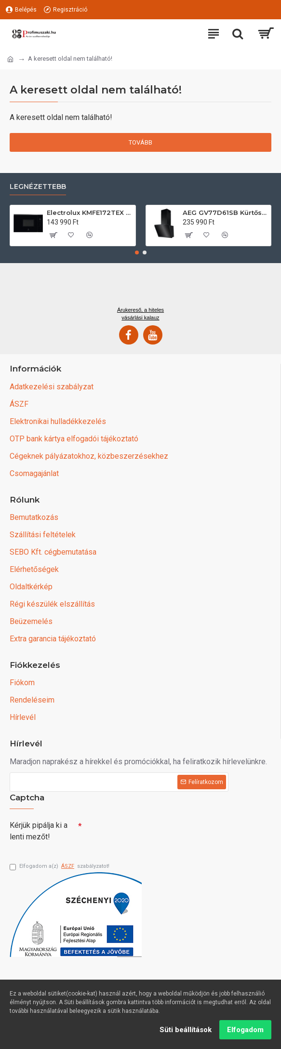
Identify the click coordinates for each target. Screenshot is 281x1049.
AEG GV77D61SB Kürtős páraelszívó (225, 212)
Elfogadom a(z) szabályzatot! (59, 867)
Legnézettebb (38, 187)
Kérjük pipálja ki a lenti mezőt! (38, 831)
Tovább (140, 142)
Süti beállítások (186, 1029)
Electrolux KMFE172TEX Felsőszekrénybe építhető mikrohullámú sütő (89, 212)
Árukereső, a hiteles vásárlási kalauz (140, 313)
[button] (137, 252)
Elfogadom (245, 1029)
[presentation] (149, 833)
